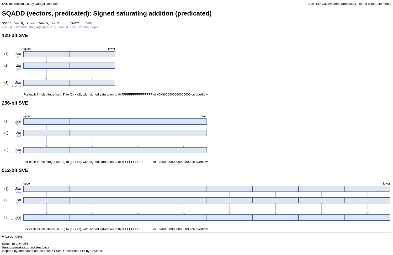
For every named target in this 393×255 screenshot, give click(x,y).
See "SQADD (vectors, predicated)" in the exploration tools (349, 3)
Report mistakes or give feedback (25, 248)
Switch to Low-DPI (15, 244)
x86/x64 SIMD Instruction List (64, 251)
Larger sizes (14, 237)
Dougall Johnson (46, 3)
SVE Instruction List (16, 3)
